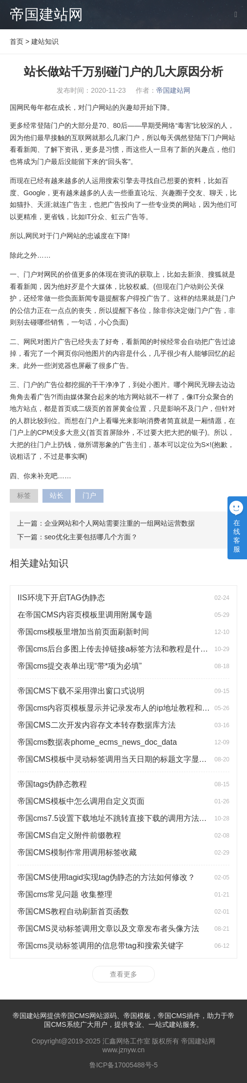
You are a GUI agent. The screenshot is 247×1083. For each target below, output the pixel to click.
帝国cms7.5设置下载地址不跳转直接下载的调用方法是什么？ (124, 818)
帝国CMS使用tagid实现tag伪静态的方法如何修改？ (107, 877)
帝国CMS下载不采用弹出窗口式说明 (81, 691)
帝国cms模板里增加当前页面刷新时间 (83, 632)
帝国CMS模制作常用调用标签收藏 (77, 852)
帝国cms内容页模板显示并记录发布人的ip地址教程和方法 (118, 708)
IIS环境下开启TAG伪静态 (61, 597)
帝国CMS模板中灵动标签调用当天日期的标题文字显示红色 (120, 759)
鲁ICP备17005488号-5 (123, 1065)
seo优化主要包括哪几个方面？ (91, 537)
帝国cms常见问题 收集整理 (65, 894)
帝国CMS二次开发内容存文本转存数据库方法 (97, 725)
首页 (16, 41)
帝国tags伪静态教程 (52, 784)
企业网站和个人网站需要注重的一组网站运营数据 (119, 523)
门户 (89, 495)
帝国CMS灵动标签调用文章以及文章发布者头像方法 (108, 928)
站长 (56, 495)
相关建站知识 (39, 563)
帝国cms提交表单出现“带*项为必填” (80, 666)
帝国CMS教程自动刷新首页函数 (73, 911)
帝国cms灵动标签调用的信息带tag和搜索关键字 (101, 945)
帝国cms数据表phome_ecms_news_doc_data (97, 742)
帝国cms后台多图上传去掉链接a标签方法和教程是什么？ (117, 649)
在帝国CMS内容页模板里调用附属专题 (85, 615)
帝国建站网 (46, 14)
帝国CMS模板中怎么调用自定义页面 (81, 801)
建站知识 (45, 41)
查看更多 (123, 974)
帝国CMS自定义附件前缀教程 (69, 835)
